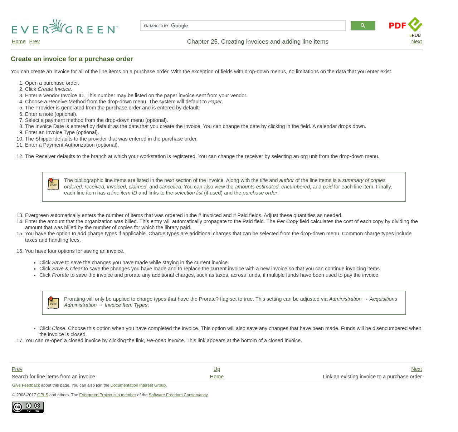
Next (416, 41)
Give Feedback (26, 385)
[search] (242, 26)
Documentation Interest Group (138, 385)
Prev (34, 41)
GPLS (42, 395)
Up (217, 369)
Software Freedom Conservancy (178, 395)
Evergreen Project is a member (107, 395)
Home (18, 41)
